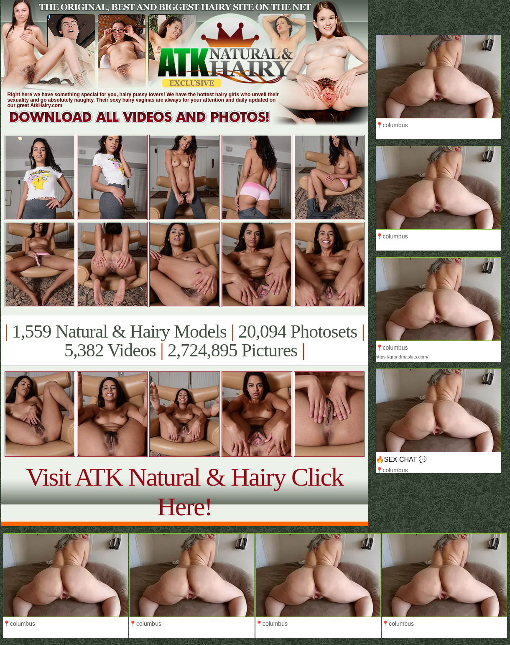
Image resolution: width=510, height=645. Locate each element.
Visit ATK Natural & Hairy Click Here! (184, 492)
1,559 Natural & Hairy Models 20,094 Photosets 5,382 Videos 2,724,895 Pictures (185, 341)
